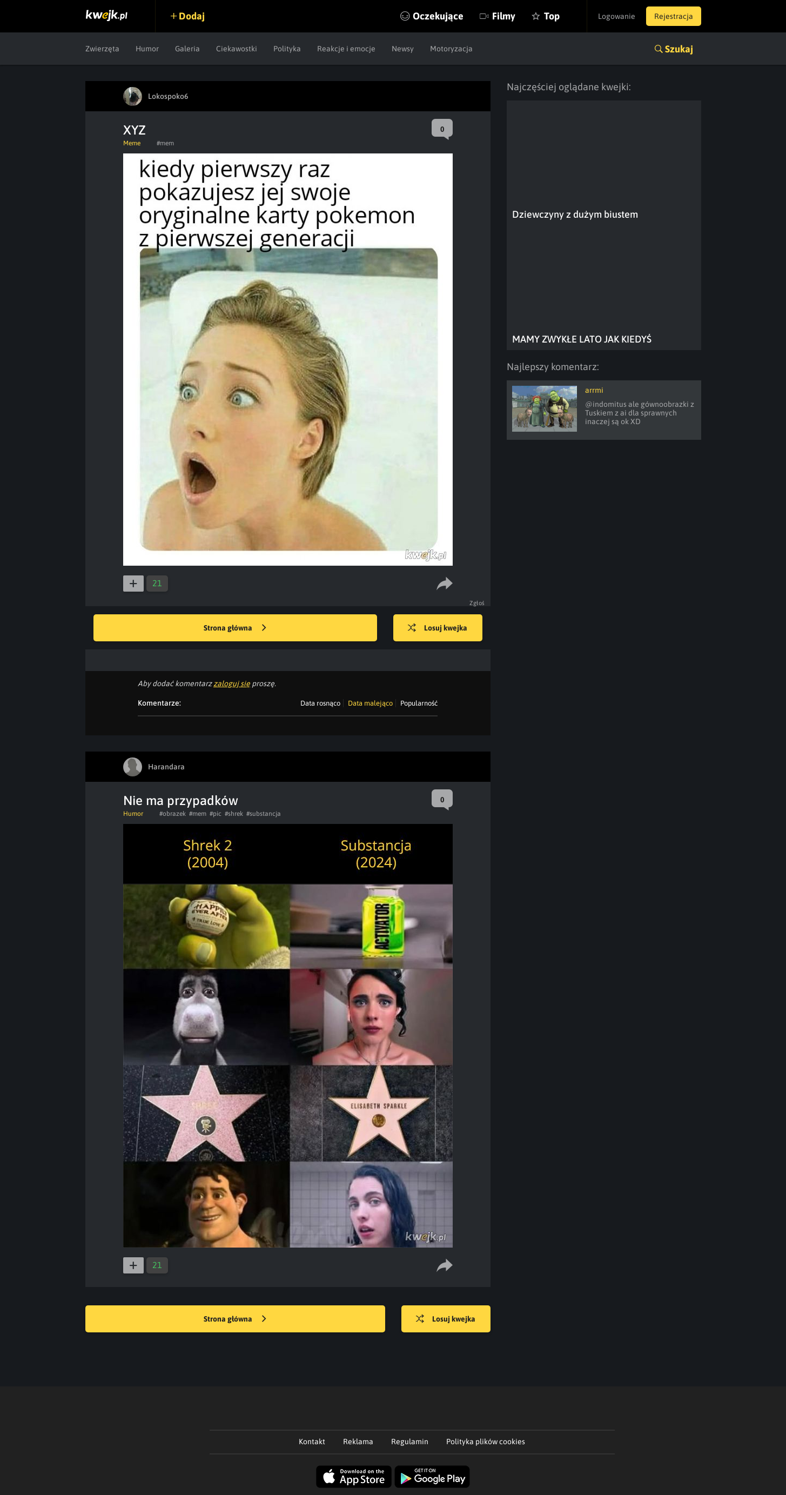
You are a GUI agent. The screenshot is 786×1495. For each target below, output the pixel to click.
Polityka (287, 48)
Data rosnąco (320, 703)
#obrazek (172, 813)
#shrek (234, 813)
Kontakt (312, 1441)
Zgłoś (477, 603)
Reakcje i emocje (346, 48)
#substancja (263, 813)
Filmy (503, 16)
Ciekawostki (236, 48)
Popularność (419, 703)
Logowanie (616, 16)
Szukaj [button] (679, 49)
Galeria (187, 48)
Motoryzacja (451, 48)
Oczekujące (438, 16)
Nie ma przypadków (180, 800)
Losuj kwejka (437, 628)
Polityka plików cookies (485, 1441)
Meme (131, 143)
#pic (215, 813)
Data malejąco (370, 703)
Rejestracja (673, 16)
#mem (165, 143)
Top (552, 16)
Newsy (403, 48)
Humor (147, 48)
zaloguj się (231, 683)
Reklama (358, 1441)
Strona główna (235, 628)
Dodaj (192, 16)
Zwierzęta (102, 48)
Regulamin (409, 1441)
